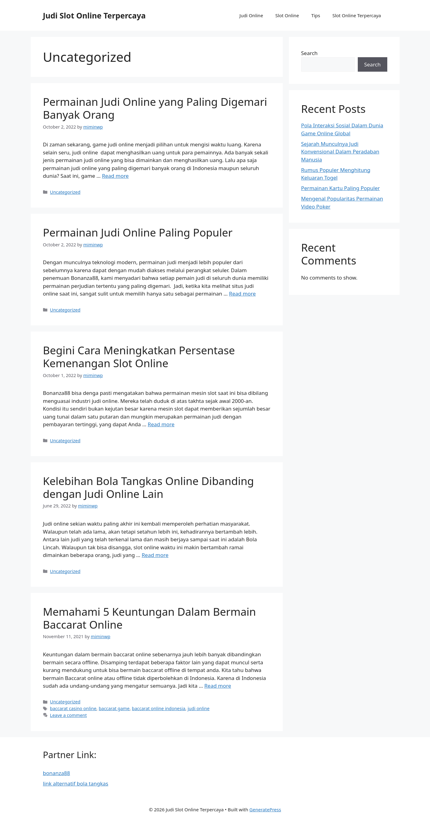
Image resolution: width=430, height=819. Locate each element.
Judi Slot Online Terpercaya (94, 15)
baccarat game (114, 708)
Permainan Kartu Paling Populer (340, 188)
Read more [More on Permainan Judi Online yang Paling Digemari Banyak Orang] (115, 175)
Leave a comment (68, 715)
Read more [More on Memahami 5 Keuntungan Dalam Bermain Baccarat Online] (217, 685)
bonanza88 (56, 773)
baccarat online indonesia (158, 708)
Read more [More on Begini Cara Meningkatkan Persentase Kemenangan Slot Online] (161, 424)
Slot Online (287, 15)
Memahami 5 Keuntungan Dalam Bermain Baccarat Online (149, 618)
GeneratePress (265, 809)
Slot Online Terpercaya (356, 15)
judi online (198, 708)
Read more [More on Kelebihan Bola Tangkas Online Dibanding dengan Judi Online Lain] (155, 555)
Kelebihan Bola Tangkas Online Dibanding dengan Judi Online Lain (148, 487)
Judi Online (251, 15)
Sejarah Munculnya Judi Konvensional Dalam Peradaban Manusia (340, 151)
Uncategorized (65, 192)
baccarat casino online (73, 708)
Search (309, 53)
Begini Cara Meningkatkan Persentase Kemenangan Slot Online (139, 356)
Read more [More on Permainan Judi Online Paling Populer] (242, 293)
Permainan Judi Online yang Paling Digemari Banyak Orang (155, 108)
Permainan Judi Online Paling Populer (138, 232)
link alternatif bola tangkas (75, 783)
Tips (315, 15)
